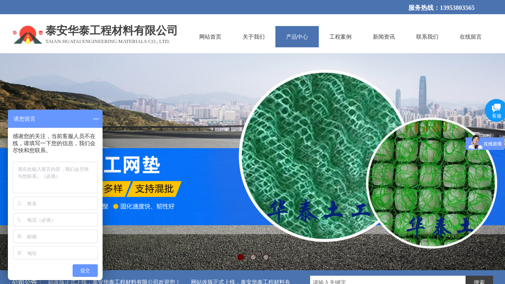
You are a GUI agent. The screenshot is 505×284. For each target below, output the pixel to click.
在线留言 (471, 37)
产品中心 (297, 37)
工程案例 (340, 37)
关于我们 (254, 37)
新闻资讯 (384, 37)
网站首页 (210, 37)
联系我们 (427, 37)
